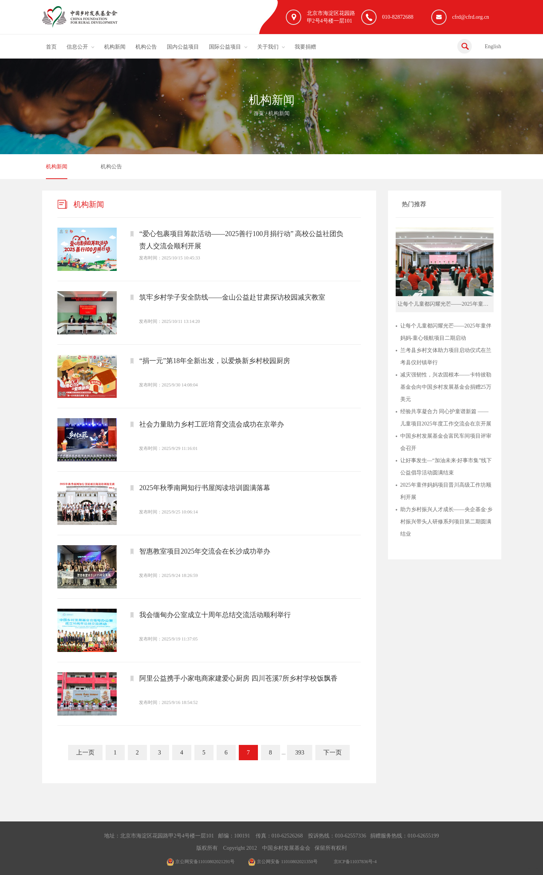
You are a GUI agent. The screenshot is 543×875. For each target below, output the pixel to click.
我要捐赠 (305, 47)
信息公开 (77, 47)
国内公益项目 (183, 47)
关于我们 (268, 47)
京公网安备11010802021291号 (200, 861)
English (493, 46)
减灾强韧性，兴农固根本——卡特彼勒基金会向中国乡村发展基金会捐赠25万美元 (445, 387)
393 (299, 752)
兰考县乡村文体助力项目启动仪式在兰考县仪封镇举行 (445, 356)
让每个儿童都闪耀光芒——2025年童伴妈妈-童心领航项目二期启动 (445, 332)
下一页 (332, 752)
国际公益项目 (225, 47)
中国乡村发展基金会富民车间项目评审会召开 (445, 442)
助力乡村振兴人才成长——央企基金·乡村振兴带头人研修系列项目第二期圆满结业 (446, 522)
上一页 (85, 752)
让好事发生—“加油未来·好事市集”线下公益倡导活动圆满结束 (446, 467)
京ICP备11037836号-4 (355, 861)
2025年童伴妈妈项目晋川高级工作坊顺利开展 (445, 491)
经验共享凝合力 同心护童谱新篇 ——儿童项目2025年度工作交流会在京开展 (445, 418)
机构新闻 (115, 47)
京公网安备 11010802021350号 (283, 861)
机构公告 (146, 47)
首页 (51, 47)
